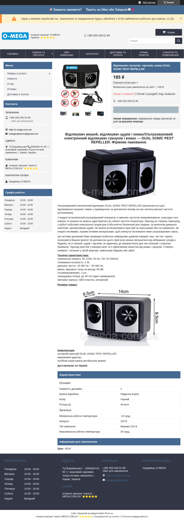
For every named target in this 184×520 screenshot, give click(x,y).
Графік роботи (144, 53)
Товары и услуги (16, 73)
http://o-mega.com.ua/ (20, 129)
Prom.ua (109, 513)
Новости (12, 78)
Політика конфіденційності (134, 516)
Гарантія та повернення (170, 53)
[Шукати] (178, 41)
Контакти (92, 54)
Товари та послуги (38, 53)
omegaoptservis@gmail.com (23, 133)
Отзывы (11, 89)
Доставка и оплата (18, 94)
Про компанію (66, 53)
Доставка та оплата (118, 53)
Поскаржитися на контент (107, 516)
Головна (12, 54)
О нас (10, 83)
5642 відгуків (149, 2)
